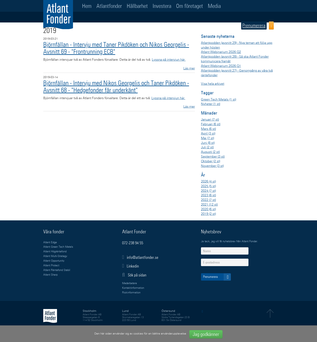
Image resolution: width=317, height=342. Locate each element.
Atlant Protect (51, 265)
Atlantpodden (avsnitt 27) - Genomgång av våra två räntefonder (237, 73)
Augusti (210, 152)
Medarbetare (129, 283)
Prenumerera (253, 25)
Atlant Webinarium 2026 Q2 (221, 52)
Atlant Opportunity (53, 261)
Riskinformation (131, 292)
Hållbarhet (137, 5)
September (213, 156)
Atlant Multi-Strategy (55, 256)
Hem (87, 5)
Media (214, 5)
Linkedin (133, 266)
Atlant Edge (50, 242)
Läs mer (189, 68)
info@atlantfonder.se (142, 257)
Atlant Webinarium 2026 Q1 (221, 66)
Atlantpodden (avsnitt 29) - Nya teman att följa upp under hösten (236, 45)
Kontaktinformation (133, 288)
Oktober (210, 161)
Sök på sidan (134, 274)
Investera (162, 5)
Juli (207, 147)
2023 (208, 195)
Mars (208, 129)
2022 (208, 200)
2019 (208, 214)
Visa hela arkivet (212, 83)
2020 (208, 209)
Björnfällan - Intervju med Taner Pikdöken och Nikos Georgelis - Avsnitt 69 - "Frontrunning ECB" (116, 48)
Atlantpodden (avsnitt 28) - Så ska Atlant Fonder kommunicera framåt (235, 59)
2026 (208, 181)
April (208, 133)
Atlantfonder (109, 5)
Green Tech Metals (218, 99)
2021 (209, 204)
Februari (210, 124)
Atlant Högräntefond (55, 251)
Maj (207, 138)
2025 (208, 186)
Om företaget (189, 5)
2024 (208, 190)
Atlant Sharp (50, 275)
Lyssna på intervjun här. (169, 59)
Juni (208, 142)
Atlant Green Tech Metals (58, 247)
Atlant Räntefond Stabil (56, 270)
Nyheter (210, 104)
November (212, 166)
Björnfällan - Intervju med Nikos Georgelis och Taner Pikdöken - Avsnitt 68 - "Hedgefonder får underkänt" (116, 86)
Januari (210, 119)
